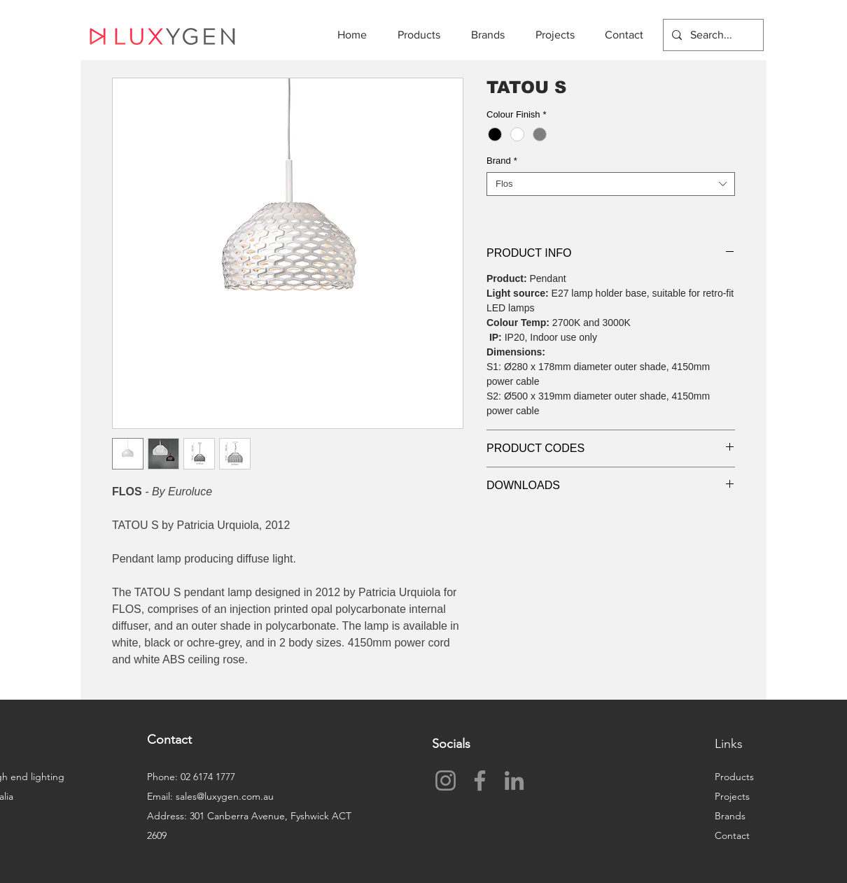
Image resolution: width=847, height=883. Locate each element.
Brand (501, 160)
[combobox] (610, 184)
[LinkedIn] (514, 780)
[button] (424, 34)
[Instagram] (445, 780)
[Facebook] (479, 780)
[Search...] (712, 35)
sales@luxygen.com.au (225, 796)
